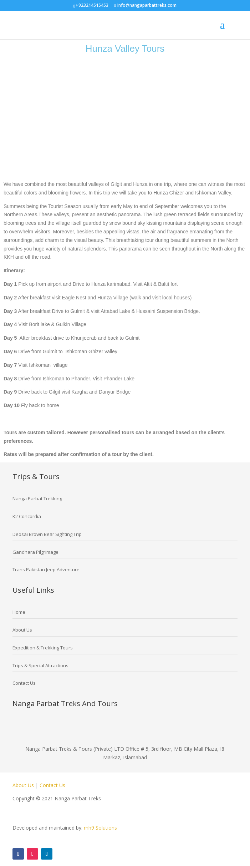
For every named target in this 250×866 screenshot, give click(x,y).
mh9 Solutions (100, 827)
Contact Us (52, 785)
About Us (23, 785)
